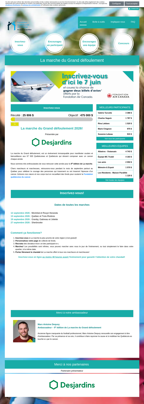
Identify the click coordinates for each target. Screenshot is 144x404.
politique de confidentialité (31, 5)
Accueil (83, 22)
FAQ (133, 22)
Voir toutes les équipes (114, 180)
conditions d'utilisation (13, 5)
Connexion (134, 8)
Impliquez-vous (118, 22)
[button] (17, 86)
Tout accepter (132, 3)
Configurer (116, 3)
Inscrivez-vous (52, 108)
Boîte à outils (98, 22)
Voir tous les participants (115, 139)
